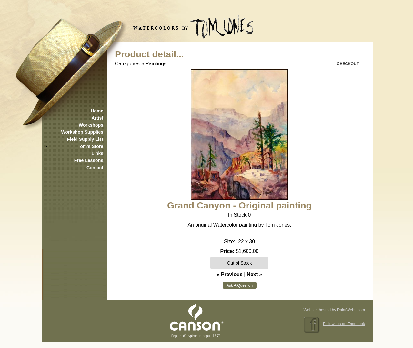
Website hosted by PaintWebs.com (334, 310)
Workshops (91, 125)
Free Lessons (88, 160)
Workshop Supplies (82, 132)
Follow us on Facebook (344, 324)
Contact (94, 167)
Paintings (156, 63)
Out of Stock (239, 263)
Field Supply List (85, 139)
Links (97, 153)
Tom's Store (90, 146)
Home (97, 110)
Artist (97, 118)
